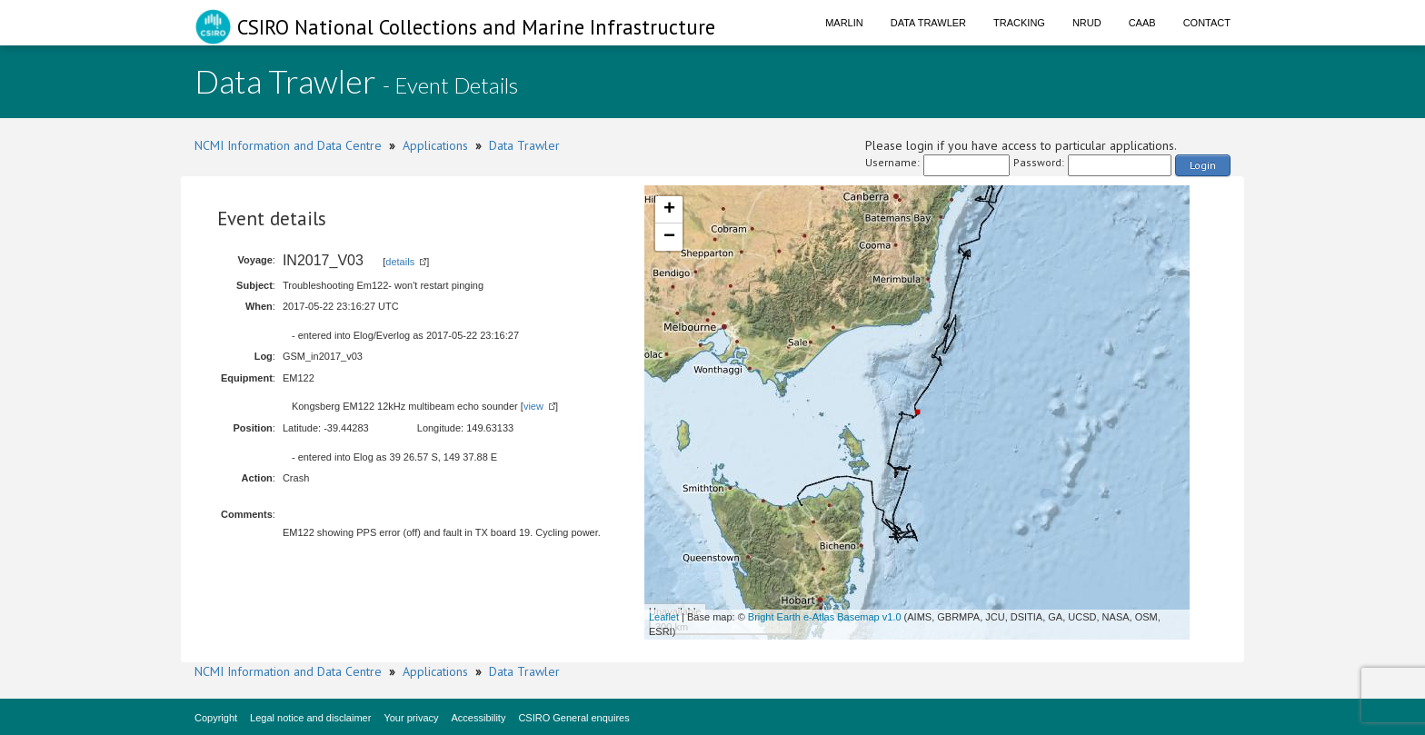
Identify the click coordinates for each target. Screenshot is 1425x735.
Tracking (1019, 22)
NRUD (1086, 22)
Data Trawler (928, 22)
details (399, 261)
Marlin (844, 22)
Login (1203, 165)
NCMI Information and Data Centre (288, 145)
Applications (435, 145)
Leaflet (664, 616)
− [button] (669, 237)
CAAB (1142, 22)
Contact (1207, 22)
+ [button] (669, 209)
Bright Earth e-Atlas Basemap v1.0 (825, 616)
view (533, 406)
